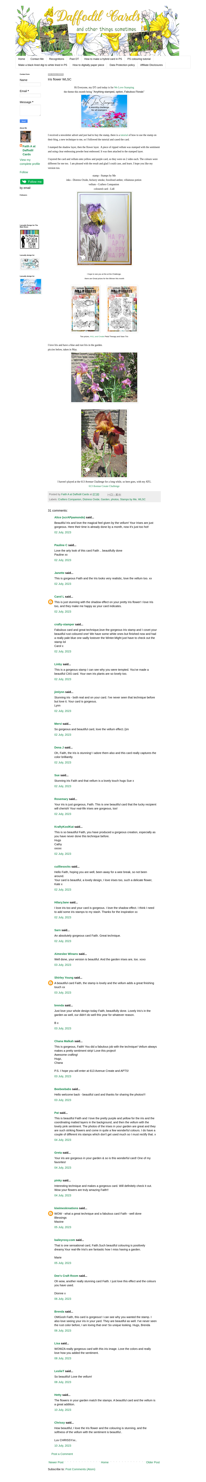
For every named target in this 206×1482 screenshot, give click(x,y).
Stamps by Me (128, 499)
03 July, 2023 (62, 964)
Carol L (59, 596)
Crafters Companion (69, 499)
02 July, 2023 (62, 532)
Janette (59, 572)
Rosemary (61, 799)
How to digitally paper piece (88, 65)
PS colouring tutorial (139, 59)
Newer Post (56, 1462)
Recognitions (56, 59)
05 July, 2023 (62, 1227)
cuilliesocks (62, 866)
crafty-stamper (64, 624)
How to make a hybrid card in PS (103, 59)
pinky (58, 1180)
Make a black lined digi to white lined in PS (42, 65)
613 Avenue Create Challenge (104, 486)
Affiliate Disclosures (151, 65)
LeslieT (59, 1371)
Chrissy (59, 1422)
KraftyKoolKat (64, 826)
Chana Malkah (64, 1041)
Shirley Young (63, 977)
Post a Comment (62, 1454)
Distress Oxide (91, 499)
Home (21, 59)
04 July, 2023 (62, 1139)
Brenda (59, 1311)
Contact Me (37, 59)
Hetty (58, 1394)
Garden (105, 499)
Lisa (57, 1343)
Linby (58, 664)
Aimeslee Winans (66, 953)
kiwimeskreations (66, 1208)
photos (115, 499)
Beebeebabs (62, 1089)
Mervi (58, 723)
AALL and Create (97, 336)
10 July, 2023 (62, 1409)
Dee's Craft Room (66, 1275)
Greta (58, 1152)
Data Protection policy (122, 65)
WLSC (142, 499)
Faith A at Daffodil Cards (29, 150)
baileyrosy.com (64, 1240)
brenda (59, 1005)
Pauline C (60, 545)
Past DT (74, 59)
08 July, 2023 (62, 1358)
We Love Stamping (124, 87)
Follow (24, 172)
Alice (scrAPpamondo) (69, 517)
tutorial (124, 135)
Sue (57, 775)
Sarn (57, 930)
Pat (56, 1112)
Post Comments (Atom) (80, 1469)
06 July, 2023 (62, 1298)
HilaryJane (61, 902)
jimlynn (59, 692)
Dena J (59, 747)
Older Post (153, 1462)
